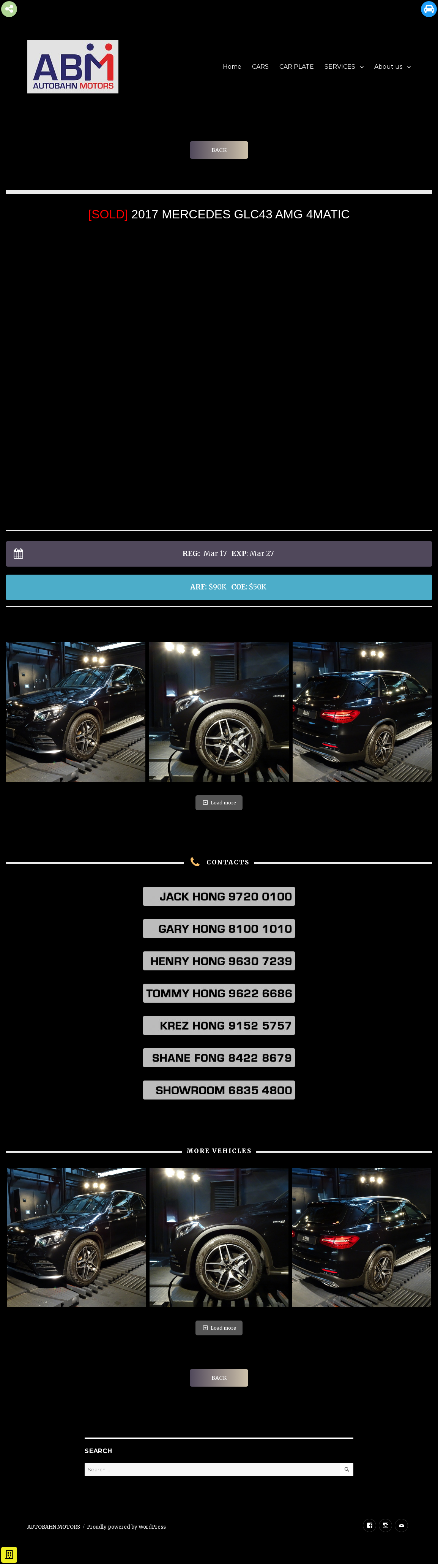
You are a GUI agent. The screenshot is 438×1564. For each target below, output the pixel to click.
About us (388, 66)
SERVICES (340, 66)
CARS (260, 66)
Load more (219, 803)
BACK (219, 150)
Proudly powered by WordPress (126, 1527)
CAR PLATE (296, 66)
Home (232, 66)
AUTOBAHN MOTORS (53, 1527)
